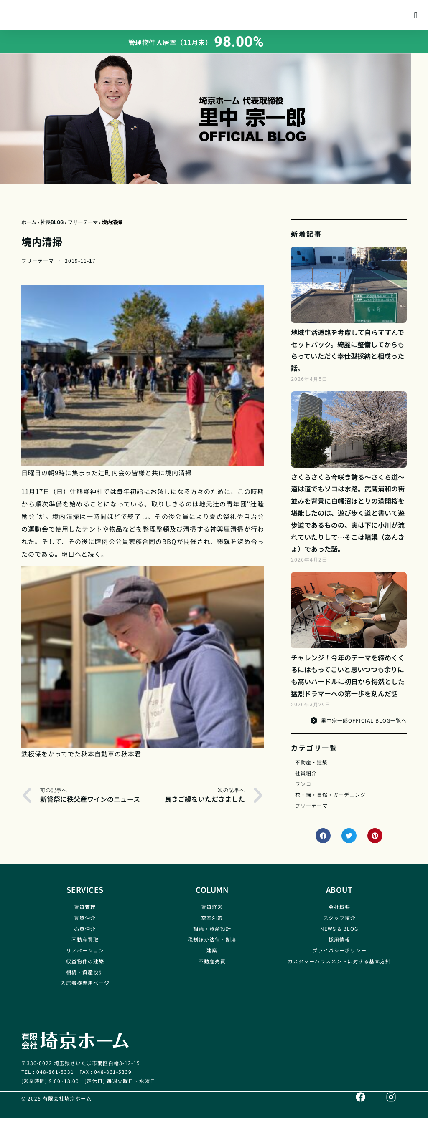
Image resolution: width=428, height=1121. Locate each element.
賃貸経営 (212, 910)
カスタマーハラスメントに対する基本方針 (339, 964)
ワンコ (303, 787)
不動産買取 (85, 942)
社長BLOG (52, 226)
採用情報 (339, 942)
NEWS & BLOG (339, 931)
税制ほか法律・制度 (212, 942)
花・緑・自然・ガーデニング (330, 797)
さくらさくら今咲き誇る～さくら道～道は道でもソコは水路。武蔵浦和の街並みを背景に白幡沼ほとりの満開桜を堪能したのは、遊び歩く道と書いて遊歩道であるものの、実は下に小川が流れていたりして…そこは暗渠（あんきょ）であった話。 (348, 516)
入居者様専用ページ (85, 986)
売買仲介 (85, 931)
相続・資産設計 (85, 975)
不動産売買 (212, 964)
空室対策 (212, 921)
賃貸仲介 (85, 921)
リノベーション (85, 953)
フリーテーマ (83, 226)
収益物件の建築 (85, 964)
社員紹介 (306, 776)
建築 (211, 953)
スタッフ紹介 (339, 921)
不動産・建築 (311, 765)
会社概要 (339, 910)
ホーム (28, 226)
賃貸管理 (85, 910)
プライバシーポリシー (339, 953)
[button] (416, 17)
